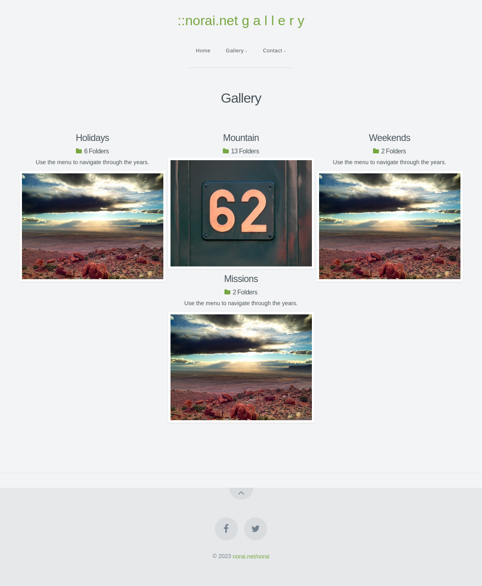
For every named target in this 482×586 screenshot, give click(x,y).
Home (203, 51)
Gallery (235, 51)
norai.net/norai (251, 556)
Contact (272, 51)
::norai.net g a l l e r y (241, 20)
